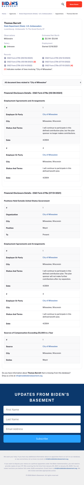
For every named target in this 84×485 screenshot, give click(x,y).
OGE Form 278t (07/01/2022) (57, 62)
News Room (74, 4)
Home (4, 14)
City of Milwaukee (50, 114)
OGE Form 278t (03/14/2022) (19, 65)
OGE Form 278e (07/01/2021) (59, 65)
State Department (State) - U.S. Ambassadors (35, 14)
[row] (42, 123)
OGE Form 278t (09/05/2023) (20, 58)
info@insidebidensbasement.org (29, 376)
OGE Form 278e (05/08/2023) (21, 62)
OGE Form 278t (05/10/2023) (57, 58)
